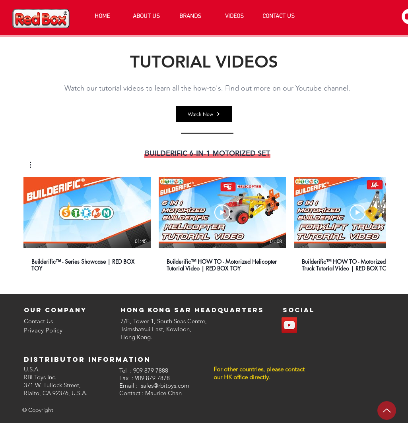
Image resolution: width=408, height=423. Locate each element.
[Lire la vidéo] (87, 212)
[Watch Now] (204, 114)
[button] (34, 164)
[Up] (386, 410)
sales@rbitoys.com (165, 385)
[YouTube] (289, 325)
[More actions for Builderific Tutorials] (34, 164)
